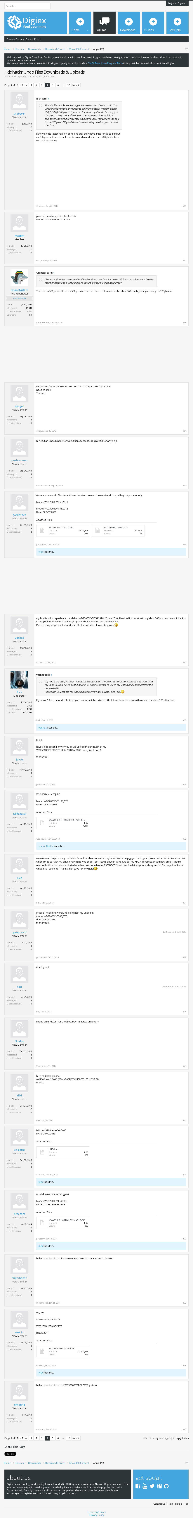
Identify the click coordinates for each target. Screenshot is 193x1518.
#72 (184, 957)
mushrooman (19, 460)
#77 (184, 1238)
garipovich (19, 932)
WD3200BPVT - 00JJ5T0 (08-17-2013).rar (67, 819)
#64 (184, 431)
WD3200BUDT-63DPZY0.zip (62, 1348)
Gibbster (19, 113)
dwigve (19, 406)
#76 (184, 1174)
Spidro (19, 1041)
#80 (184, 1429)
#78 (184, 1303)
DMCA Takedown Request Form (105, 63)
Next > (76, 85)
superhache (19, 1278)
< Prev (23, 85)
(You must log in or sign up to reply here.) (166, 1438)
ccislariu (19, 1149)
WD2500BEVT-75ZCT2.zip (61, 527)
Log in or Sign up (177, 3)
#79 (184, 1365)
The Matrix (26, 712)
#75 (184, 1120)
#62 (184, 260)
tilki (19, 1095)
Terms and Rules (96, 1512)
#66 (184, 544)
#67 (184, 662)
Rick (41, 76)
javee (19, 759)
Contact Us (159, 1503)
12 (68, 85)
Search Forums (15, 39)
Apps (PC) (22, 76)
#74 (184, 1066)
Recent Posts (33, 39)
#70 (184, 839)
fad (19, 986)
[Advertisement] (155, 120)
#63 (184, 322)
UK (30, 314)
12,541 (29, 308)
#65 (184, 485)
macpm (19, 235)
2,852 (29, 705)
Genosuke (19, 813)
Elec (19, 878)
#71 (184, 902)
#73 (184, 1011)
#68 (184, 720)
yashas (19, 637)
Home (178, 1503)
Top (186, 1503)
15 (31, 249)
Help (170, 1503)
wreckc (19, 1332)
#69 (184, 784)
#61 (184, 206)
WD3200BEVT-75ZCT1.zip (116, 527)
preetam (19, 1213)
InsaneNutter (19, 290)
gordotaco (19, 515)
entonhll (19, 1404)
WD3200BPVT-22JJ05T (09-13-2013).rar (67, 1219)
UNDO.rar (53, 1149)
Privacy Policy (96, 1515)
